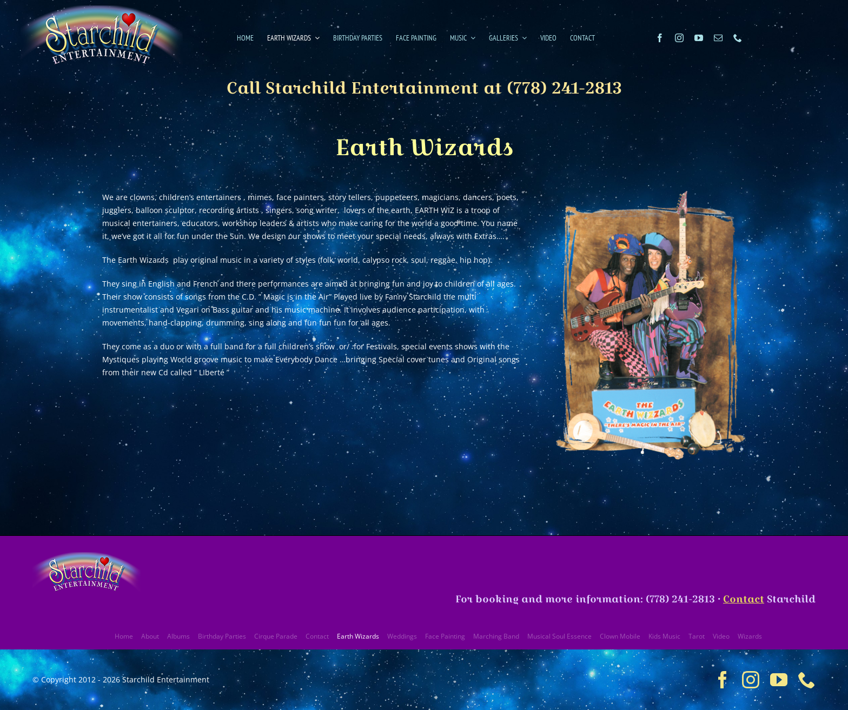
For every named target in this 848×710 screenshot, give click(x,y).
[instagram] (679, 38)
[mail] (718, 38)
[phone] (737, 38)
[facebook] (659, 38)
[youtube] (698, 38)
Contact (743, 599)
